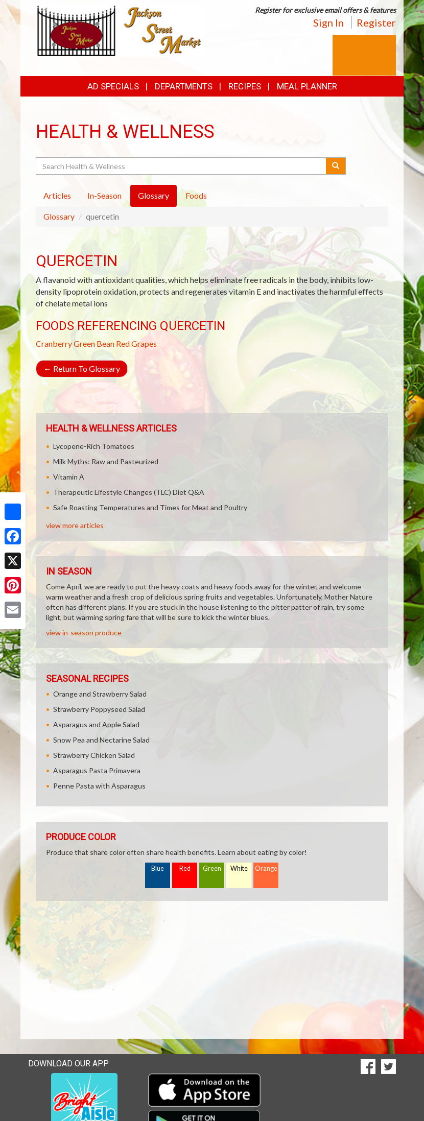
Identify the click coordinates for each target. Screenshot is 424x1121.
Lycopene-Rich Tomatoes (93, 446)
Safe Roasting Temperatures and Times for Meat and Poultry (150, 507)
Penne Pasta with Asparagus (99, 785)
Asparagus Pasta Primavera (96, 770)
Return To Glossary (81, 368)
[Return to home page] (120, 30)
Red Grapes (136, 343)
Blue (157, 868)
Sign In (328, 22)
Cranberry (54, 343)
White (239, 868)
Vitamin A (68, 476)
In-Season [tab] (104, 195)
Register (376, 22)
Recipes (244, 86)
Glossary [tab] (153, 195)
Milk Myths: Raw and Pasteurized (105, 461)
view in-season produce (84, 632)
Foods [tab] (196, 195)
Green (212, 868)
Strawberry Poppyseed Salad (99, 709)
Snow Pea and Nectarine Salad (101, 739)
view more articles (75, 525)
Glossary (59, 216)
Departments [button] (184, 86)
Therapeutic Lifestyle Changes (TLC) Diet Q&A (128, 492)
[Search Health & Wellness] (181, 166)
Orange (266, 868)
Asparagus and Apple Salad (96, 724)
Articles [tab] (57, 195)
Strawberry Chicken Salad (94, 755)
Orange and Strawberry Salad (100, 693)
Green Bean (94, 343)
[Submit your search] (336, 166)
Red (185, 868)
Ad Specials (113, 86)
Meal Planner (307, 86)
